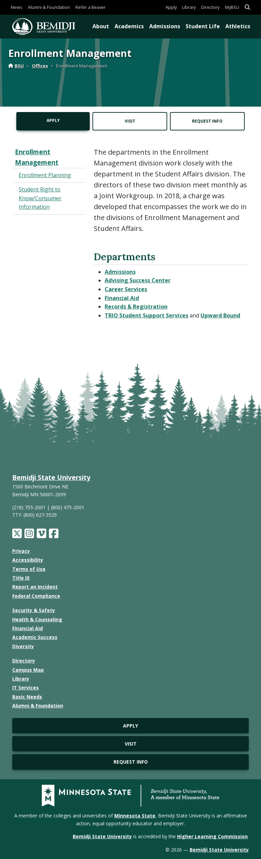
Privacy (21, 551)
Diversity (23, 646)
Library (189, 7)
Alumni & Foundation (49, 7)
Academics (129, 26)
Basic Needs (27, 696)
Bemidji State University (51, 477)
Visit (130, 121)
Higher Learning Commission (212, 836)
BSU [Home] (16, 66)
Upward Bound (220, 315)
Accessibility (27, 560)
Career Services (126, 289)
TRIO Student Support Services (146, 315)
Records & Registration (136, 306)
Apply (171, 7)
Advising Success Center (138, 280)
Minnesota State (134, 815)
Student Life (203, 26)
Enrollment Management (36, 157)
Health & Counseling (37, 619)
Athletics (237, 26)
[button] (247, 7)
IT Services (25, 687)
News (16, 7)
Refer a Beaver (90, 7)
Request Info (207, 121)
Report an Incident (35, 586)
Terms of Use (29, 569)
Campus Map (28, 670)
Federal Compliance (36, 596)
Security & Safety (33, 610)
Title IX (21, 578)
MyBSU (232, 7)
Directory (210, 7)
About (100, 26)
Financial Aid (122, 298)
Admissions (164, 26)
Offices (40, 66)
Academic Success (34, 637)
